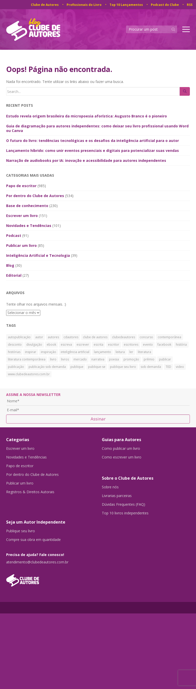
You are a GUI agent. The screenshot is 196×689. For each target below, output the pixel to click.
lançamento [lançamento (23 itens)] (102, 352)
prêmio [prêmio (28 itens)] (149, 359)
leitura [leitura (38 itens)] (120, 352)
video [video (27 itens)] (180, 367)
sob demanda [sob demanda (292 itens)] (151, 367)
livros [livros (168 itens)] (65, 359)
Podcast (13, 235)
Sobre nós (110, 487)
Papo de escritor (21, 185)
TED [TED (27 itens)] (168, 367)
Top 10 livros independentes (125, 513)
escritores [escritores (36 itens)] (131, 344)
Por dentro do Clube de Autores (35, 195)
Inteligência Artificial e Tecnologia (38, 255)
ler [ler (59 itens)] (131, 352)
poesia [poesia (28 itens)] (114, 359)
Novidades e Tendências (28, 225)
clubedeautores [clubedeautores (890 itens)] (123, 337)
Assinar (98, 419)
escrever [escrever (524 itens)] (83, 344)
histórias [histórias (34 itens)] (14, 352)
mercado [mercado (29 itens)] (80, 359)
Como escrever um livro (121, 457)
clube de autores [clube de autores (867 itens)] (95, 337)
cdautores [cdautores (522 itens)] (71, 337)
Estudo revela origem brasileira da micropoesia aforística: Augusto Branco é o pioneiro (86, 116)
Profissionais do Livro (84, 5)
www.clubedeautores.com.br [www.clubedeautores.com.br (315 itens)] (29, 374)
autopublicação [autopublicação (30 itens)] (19, 337)
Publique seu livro (20, 531)
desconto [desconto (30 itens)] (15, 344)
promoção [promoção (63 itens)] (131, 359)
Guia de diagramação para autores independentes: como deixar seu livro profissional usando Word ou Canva (97, 128)
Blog (10, 265)
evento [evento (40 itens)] (148, 344)
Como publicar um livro (121, 448)
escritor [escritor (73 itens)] (113, 344)
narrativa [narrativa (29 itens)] (97, 359)
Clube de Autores (45, 5)
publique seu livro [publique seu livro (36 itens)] (123, 367)
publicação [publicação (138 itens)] (16, 367)
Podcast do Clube (165, 5)
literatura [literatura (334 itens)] (144, 352)
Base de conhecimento (27, 205)
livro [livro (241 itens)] (53, 359)
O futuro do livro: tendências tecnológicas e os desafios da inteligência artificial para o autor (92, 140)
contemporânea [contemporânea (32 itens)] (169, 337)
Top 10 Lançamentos (126, 5)
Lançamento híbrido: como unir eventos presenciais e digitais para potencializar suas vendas (92, 150)
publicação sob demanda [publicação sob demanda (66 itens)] (47, 367)
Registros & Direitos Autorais (30, 492)
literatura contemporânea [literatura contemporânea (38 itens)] (26, 359)
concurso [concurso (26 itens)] (146, 337)
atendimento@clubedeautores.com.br (37, 562)
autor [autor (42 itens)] (39, 337)
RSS (189, 5)
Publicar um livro (21, 245)
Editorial (13, 275)
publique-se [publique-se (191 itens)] (96, 367)
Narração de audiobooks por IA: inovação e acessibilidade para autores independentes (86, 160)
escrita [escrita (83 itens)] (98, 344)
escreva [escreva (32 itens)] (66, 344)
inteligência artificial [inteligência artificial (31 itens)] (75, 352)
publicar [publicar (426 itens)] (165, 359)
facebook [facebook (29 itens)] (164, 344)
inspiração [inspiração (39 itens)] (48, 352)
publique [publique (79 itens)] (76, 367)
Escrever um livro (22, 215)
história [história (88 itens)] (181, 344)
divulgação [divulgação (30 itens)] (34, 344)
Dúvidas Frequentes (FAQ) (123, 504)
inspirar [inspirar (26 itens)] (30, 352)
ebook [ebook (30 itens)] (51, 344)
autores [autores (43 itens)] (53, 337)
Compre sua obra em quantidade (33, 539)
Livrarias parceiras (117, 496)
